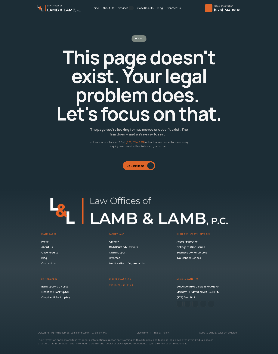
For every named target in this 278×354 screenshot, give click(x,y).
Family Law (116, 234)
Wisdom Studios (227, 332)
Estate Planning (120, 279)
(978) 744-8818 (227, 10)
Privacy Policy (161, 332)
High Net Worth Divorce (193, 234)
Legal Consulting (121, 285)
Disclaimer (143, 332)
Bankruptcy (49, 279)
